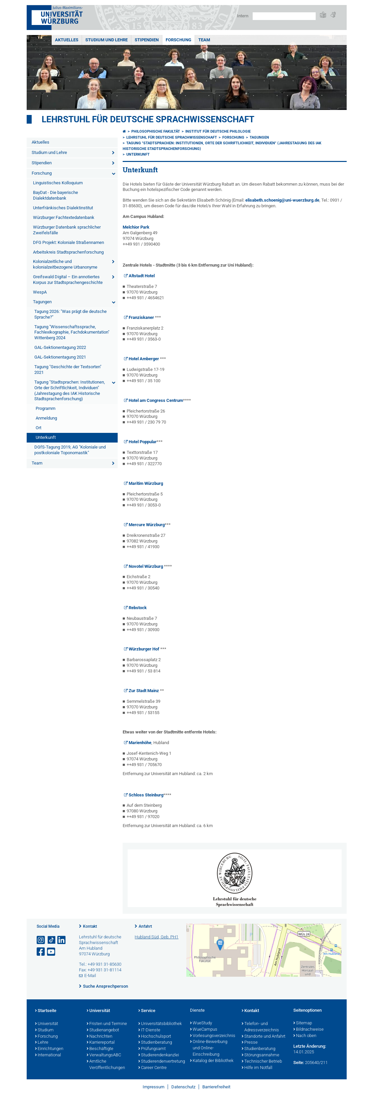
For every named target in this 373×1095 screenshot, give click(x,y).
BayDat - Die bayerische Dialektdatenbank (55, 195)
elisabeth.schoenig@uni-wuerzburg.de (282, 200)
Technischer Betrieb (262, 1062)
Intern (242, 15)
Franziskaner (141, 317)
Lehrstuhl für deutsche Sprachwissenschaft (148, 119)
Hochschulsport (154, 1037)
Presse (250, 1043)
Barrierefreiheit (216, 1086)
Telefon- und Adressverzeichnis (260, 1027)
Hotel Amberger (144, 358)
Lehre (41, 1043)
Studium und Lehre (106, 39)
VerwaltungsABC (104, 1055)
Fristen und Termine (107, 1024)
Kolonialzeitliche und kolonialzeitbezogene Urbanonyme (65, 264)
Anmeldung (46, 418)
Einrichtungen (49, 1049)
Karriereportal (101, 1043)
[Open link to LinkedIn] (62, 940)
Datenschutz (183, 1086)
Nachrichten (99, 1037)
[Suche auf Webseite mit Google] (284, 16)
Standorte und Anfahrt (263, 1037)
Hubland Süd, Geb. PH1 (156, 936)
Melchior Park (136, 227)
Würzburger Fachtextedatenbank (63, 217)
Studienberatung (155, 1043)
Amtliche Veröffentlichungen (106, 1065)
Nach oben (304, 1036)
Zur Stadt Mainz (144, 690)
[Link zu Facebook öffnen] (41, 952)
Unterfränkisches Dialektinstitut (63, 207)
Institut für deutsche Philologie (218, 131)
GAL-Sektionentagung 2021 (60, 357)
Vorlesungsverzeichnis (212, 1036)
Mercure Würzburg (147, 524)
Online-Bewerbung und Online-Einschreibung (208, 1048)
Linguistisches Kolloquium (58, 182)
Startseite (45, 1011)
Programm (45, 408)
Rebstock (138, 607)
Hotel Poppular (143, 441)
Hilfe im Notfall (257, 1068)
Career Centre (152, 1068)
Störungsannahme (260, 1055)
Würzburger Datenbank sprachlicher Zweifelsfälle (67, 230)
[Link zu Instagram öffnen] (41, 940)
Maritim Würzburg (146, 483)
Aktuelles (66, 39)
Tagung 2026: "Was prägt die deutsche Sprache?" (70, 314)
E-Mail (90, 975)
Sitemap (302, 1023)
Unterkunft (46, 437)
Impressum (153, 1086)
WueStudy (201, 1023)
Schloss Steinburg (146, 794)
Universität (46, 1024)
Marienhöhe (140, 742)
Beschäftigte (100, 1049)
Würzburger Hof (144, 648)
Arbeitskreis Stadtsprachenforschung (68, 252)
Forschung (178, 39)
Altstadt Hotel (142, 275)
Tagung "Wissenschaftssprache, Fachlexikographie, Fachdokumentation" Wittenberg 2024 (71, 332)
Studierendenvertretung (160, 1062)
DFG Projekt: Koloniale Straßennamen (68, 242)
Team (204, 39)
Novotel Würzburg (146, 566)
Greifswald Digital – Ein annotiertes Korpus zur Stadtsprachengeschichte (68, 279)
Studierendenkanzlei (158, 1055)
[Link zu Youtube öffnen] (51, 952)
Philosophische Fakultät (155, 131)
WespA (40, 292)
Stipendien (147, 39)
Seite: (298, 1062)
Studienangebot (103, 1030)
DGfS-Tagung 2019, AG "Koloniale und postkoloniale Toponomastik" (70, 450)
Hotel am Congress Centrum (156, 400)
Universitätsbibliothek (160, 1024)
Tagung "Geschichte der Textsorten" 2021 (67, 369)
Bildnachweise (308, 1030)
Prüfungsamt (152, 1049)
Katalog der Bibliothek (211, 1061)
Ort (38, 427)
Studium (44, 1030)
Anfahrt (145, 926)
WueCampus (203, 1030)
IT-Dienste (149, 1030)
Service (146, 1011)
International (48, 1055)
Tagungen (42, 301)
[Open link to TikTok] (51, 940)
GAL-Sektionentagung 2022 (60, 347)
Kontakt (90, 926)
